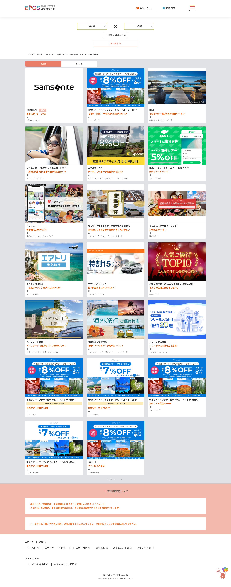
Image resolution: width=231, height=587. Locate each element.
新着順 (43, 63)
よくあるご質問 (123, 547)
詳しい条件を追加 (115, 35)
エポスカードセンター (58, 547)
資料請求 (102, 547)
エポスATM (83, 547)
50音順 (79, 63)
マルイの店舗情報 (38, 564)
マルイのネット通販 (66, 564)
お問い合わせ (146, 547)
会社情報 (33, 547)
